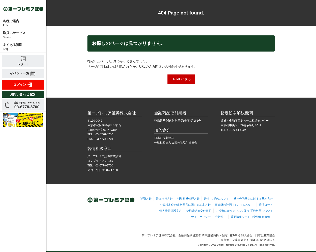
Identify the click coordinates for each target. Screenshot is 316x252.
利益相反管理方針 (188, 198)
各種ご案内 (23, 23)
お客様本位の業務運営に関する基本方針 (185, 204)
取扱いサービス (23, 35)
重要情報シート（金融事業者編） (252, 216)
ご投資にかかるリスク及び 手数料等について (244, 210)
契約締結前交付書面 (198, 210)
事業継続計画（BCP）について (235, 204)
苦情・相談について (216, 198)
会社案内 (220, 216)
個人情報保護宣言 (170, 210)
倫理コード (266, 204)
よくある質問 (23, 47)
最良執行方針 (164, 198)
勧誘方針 (146, 198)
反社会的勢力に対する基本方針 (253, 198)
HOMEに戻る (181, 79)
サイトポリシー (201, 216)
